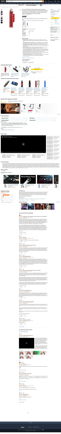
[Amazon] (3, 1)
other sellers (32, 20)
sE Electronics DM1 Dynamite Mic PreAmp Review (10, 137)
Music (46, 3)
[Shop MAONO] (10, 102)
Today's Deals (21, 3)
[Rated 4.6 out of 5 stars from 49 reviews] (13, 186)
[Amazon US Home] (22, 427)
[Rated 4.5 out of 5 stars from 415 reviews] (30, 186)
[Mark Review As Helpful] (21, 233)
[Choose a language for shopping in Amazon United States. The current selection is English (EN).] (46, 1)
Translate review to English (22, 381)
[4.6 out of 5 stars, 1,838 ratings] (5, 89)
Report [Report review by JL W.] (25, 233)
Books (18, 3)
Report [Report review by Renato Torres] (20, 398)
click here (21, 127)
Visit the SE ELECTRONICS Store (26, 14)
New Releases (35, 3)
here (13, 125)
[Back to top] (30, 423)
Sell (28, 3)
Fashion (49, 3)
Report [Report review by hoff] (25, 241)
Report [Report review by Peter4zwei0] (20, 368)
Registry (39, 3)
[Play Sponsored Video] (11, 179)
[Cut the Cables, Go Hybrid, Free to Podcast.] (15, 101)
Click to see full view (12, 27)
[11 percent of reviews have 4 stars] (7, 196)
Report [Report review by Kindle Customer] (25, 266)
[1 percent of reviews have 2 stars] (7, 199)
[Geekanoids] (5, 136)
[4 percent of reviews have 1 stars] (7, 200)
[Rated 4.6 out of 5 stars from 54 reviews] (46, 186)
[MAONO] (3, 101)
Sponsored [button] (2, 173)
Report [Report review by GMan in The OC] (25, 252)
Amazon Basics (10, 3)
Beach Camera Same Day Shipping (56, 20)
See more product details (26, 56)
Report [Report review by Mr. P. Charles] (20, 390)
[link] (16, 69)
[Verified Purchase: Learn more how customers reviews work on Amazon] (25, 218)
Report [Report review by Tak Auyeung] (25, 286)
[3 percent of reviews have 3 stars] (7, 197)
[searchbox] (25, 1)
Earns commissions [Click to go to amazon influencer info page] (9, 136)
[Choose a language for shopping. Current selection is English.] (30, 427)
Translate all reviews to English (23, 331)
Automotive (56, 3)
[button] (1, 3)
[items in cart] (59, 1)
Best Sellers (14, 3)
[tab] (21, 198)
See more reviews (21, 326)
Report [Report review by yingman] (25, 316)
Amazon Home (53, 3)
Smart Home (42, 3)
